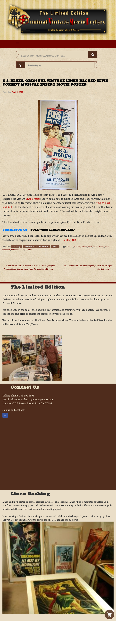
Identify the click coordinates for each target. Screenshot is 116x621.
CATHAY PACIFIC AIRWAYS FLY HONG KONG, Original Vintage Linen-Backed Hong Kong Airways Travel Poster (29, 267)
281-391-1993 (26, 395)
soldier (28, 249)
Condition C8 (14, 229)
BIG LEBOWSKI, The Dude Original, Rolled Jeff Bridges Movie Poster (88, 267)
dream (84, 246)
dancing (77, 246)
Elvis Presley (33, 199)
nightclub (6, 249)
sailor (22, 249)
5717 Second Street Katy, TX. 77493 (32, 403)
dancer (70, 246)
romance (15, 249)
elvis (90, 246)
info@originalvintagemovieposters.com (32, 399)
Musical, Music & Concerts (36, 246)
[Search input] (54, 55)
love (107, 246)
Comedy (16, 246)
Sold (55, 246)
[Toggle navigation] (17, 43)
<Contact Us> (68, 240)
